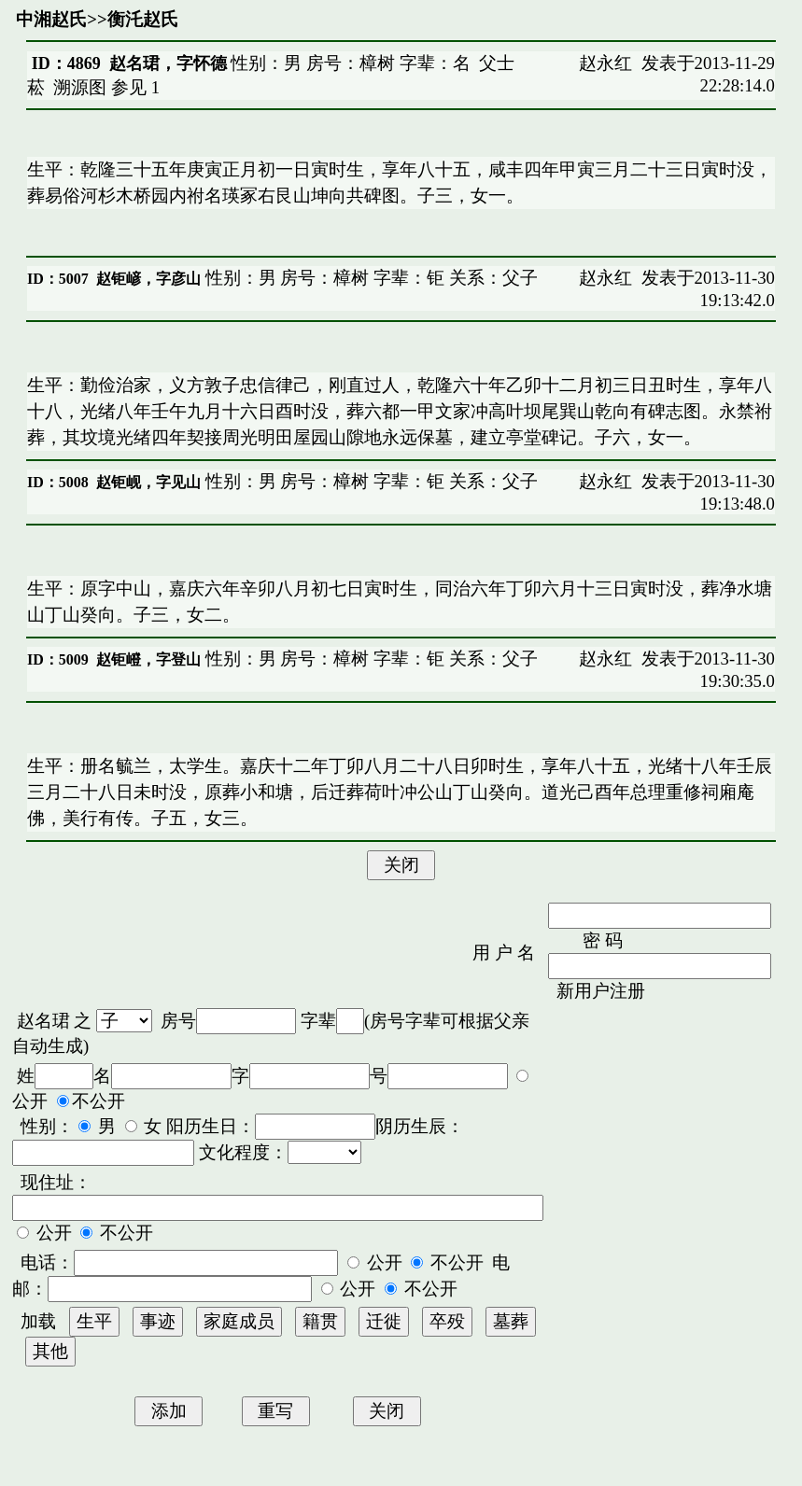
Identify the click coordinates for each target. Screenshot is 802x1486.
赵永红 (605, 63)
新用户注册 (600, 991)
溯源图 (79, 87)
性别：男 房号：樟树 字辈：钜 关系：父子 (369, 277)
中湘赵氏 (51, 19)
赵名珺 (43, 1020)
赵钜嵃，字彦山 (148, 279)
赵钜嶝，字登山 (148, 659)
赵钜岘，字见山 (148, 482)
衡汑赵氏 (142, 19)
